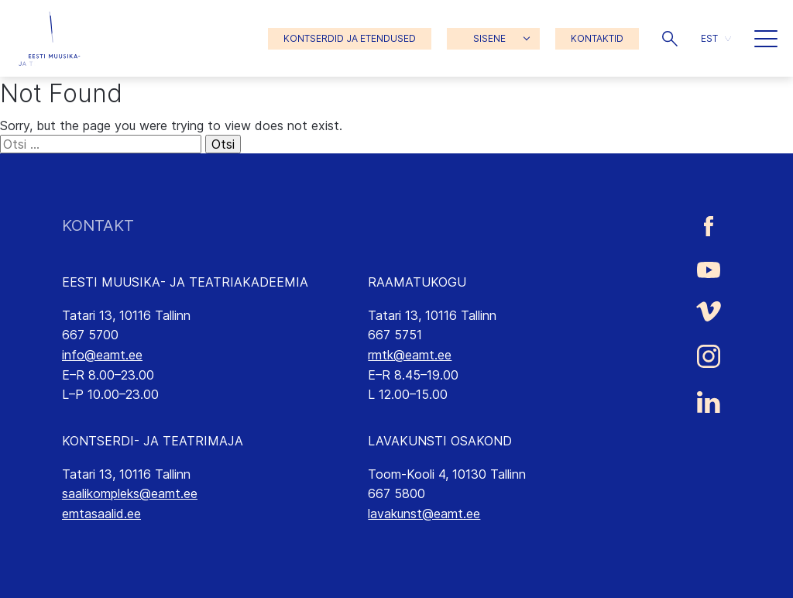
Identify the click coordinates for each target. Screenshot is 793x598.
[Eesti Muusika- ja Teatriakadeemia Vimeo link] (708, 311)
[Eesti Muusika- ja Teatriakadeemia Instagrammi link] (708, 356)
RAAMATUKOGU (417, 282)
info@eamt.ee (102, 355)
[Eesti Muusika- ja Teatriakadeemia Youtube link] (708, 268)
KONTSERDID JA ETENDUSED (349, 38)
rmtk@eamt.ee (409, 355)
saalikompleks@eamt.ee (129, 493)
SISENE (489, 38)
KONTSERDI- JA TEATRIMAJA (152, 440)
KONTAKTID (597, 38)
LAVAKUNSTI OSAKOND (440, 440)
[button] (670, 38)
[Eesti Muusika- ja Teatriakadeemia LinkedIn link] (708, 402)
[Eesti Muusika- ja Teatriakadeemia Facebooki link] (708, 225)
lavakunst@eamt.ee (424, 513)
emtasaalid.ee (101, 513)
